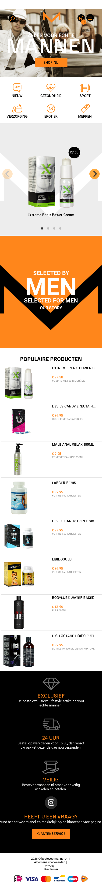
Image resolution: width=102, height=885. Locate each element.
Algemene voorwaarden (49, 862)
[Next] (94, 174)
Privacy (49, 865)
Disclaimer (51, 869)
